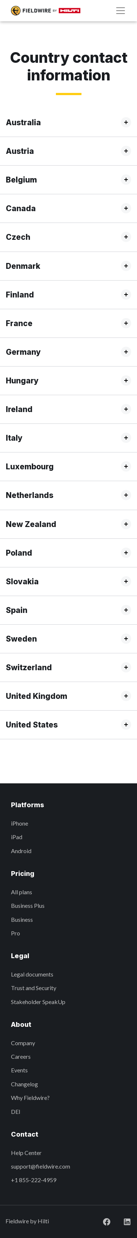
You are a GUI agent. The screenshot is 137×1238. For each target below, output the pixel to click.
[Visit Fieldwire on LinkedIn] (121, 1220)
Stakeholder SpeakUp (38, 1001)
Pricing (22, 873)
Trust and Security (33, 987)
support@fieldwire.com (40, 1166)
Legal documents (32, 974)
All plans (21, 891)
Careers (21, 1056)
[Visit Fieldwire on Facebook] (101, 1220)
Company (23, 1042)
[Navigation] (120, 10)
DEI (15, 1111)
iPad (16, 836)
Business (22, 919)
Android (21, 850)
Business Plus (28, 905)
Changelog (24, 1083)
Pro (15, 933)
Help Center (26, 1152)
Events (19, 1069)
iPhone (19, 823)
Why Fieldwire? (30, 1097)
